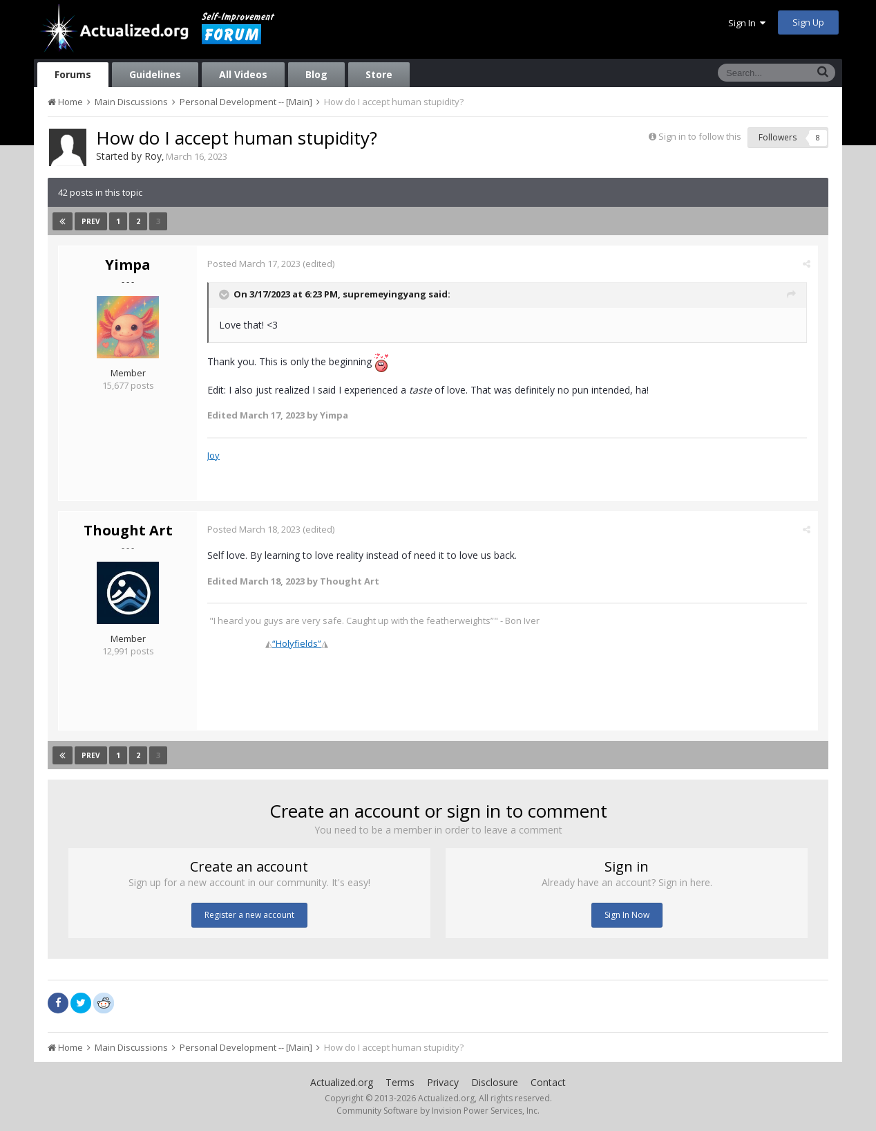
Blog (316, 74)
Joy (213, 455)
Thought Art (128, 530)
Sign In (746, 23)
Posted (254, 263)
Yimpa (128, 264)
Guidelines (155, 74)
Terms (400, 1082)
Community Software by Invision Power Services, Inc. (438, 1110)
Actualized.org (341, 1082)
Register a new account (249, 915)
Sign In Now (626, 915)
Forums (73, 74)
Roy (153, 156)
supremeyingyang (384, 294)
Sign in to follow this (699, 136)
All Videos (243, 74)
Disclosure (494, 1082)
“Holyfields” (296, 643)
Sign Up (808, 22)
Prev (91, 221)
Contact (548, 1082)
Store (378, 74)
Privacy (443, 1082)
